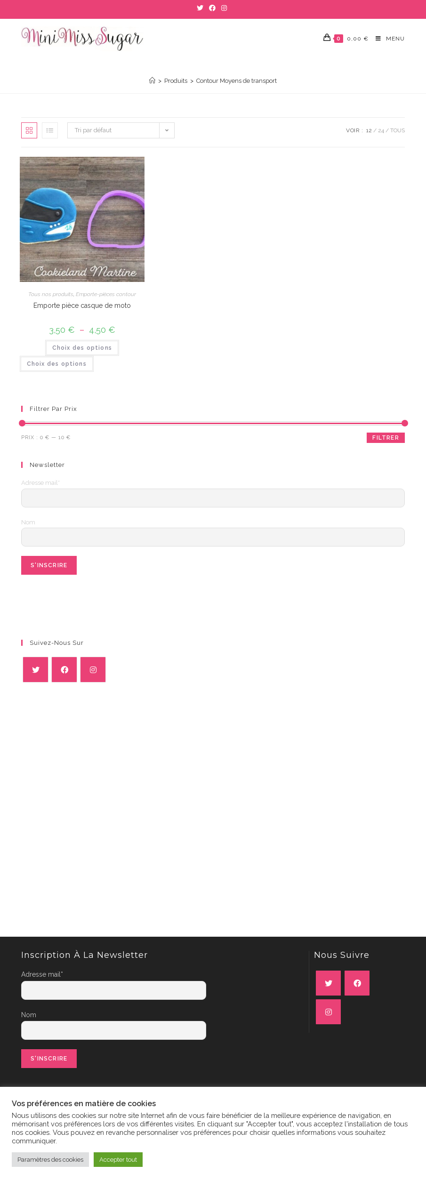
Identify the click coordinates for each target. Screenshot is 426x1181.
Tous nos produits (50, 294)
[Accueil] (152, 80)
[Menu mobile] (387, 39)
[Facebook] (64, 670)
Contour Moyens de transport (236, 80)
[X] (35, 670)
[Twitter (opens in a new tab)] (201, 8)
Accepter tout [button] (118, 1159)
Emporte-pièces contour (106, 294)
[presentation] (92, 602)
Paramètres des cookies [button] (50, 1159)
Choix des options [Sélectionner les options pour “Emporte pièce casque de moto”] (82, 348)
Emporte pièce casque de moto (82, 305)
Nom (28, 522)
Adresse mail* (40, 482)
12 (369, 130)
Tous (397, 130)
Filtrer (385, 437)
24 (381, 130)
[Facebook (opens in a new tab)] (212, 8)
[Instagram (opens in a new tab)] (224, 8)
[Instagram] (93, 670)
